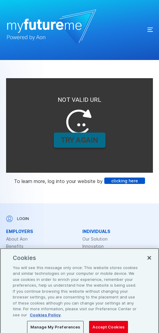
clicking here (124, 180)
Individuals (96, 231)
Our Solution (95, 239)
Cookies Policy (45, 319)
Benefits (14, 246)
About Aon (17, 239)
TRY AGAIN (79, 140)
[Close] (149, 262)
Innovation (93, 246)
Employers (19, 231)
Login (17, 218)
